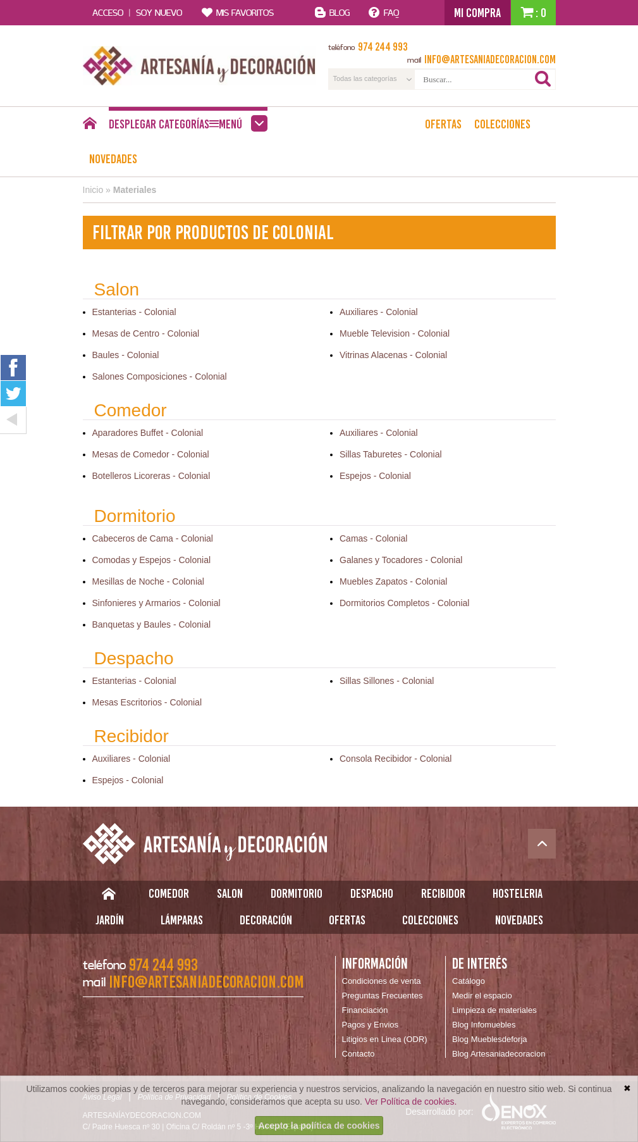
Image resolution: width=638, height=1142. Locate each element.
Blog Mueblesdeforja (489, 1039)
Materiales (134, 190)
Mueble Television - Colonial (395, 333)
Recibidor (443, 893)
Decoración (266, 920)
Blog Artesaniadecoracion (498, 1054)
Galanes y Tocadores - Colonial (401, 560)
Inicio (93, 190)
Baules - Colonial (125, 355)
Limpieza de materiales (494, 1010)
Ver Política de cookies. (411, 1101)
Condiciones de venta (381, 981)
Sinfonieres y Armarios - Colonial (156, 603)
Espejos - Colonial (375, 476)
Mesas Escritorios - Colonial (147, 702)
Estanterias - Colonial (134, 312)
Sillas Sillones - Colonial (387, 681)
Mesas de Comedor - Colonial (150, 454)
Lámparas (182, 920)
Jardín (109, 920)
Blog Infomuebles (483, 1025)
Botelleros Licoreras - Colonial (151, 476)
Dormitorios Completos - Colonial (404, 603)
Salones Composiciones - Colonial (159, 376)
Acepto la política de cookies (318, 1125)
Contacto (358, 1054)
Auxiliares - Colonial (379, 312)
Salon (230, 893)
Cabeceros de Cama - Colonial (152, 538)
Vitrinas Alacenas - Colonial (393, 355)
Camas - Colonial (373, 538)
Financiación (365, 1010)
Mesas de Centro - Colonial (146, 333)
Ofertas (443, 124)
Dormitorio (296, 893)
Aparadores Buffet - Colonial (148, 433)
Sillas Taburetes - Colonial (391, 454)
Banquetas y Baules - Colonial (151, 624)
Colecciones (502, 124)
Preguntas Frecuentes (382, 995)
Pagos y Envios (370, 1025)
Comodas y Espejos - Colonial (151, 560)
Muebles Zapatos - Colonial (393, 581)
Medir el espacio (482, 995)
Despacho (371, 893)
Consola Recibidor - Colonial (395, 759)
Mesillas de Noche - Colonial (148, 581)
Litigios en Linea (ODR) (384, 1039)
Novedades (113, 158)
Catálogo (468, 981)
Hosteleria (518, 893)
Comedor (169, 893)
